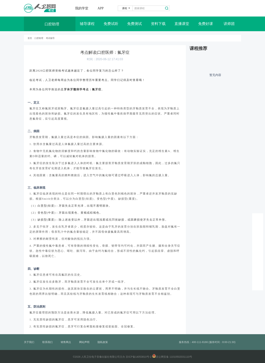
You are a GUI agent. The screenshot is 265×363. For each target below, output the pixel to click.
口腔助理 (38, 38)
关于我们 (29, 342)
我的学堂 (81, 8)
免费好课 (205, 24)
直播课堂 (181, 24)
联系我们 (47, 342)
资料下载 (158, 24)
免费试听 (111, 24)
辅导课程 (87, 24)
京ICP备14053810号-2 (138, 356)
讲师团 (229, 24)
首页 (30, 38)
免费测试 (134, 24)
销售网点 (66, 342)
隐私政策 (103, 342)
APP (101, 8)
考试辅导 (50, 38)
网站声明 (84, 342)
